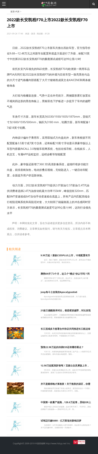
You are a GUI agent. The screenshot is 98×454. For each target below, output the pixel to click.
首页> (13, 11)
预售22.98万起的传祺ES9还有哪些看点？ (62, 347)
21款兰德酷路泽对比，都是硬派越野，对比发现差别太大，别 (66, 312)
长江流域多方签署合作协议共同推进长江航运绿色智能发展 (65, 330)
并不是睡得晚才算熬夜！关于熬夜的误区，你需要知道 (65, 385)
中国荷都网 (8, 11)
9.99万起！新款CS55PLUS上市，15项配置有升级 (65, 257)
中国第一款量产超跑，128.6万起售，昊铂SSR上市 (66, 404)
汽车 (18, 11)
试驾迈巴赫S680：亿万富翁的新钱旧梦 (61, 420)
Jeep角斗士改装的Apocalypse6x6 (59, 292)
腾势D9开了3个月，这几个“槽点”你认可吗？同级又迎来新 (65, 275)
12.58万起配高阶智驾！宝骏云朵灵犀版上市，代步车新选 (65, 367)
